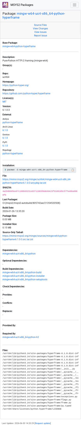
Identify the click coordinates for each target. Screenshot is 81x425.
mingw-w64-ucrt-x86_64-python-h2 (21, 337)
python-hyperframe (13, 122)
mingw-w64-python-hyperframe (19, 46)
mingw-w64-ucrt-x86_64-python (19, 253)
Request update (42, 423)
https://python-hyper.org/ (16, 85)
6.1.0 (5, 130)
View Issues (40, 32)
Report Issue (40, 35)
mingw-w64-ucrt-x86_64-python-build (22, 272)
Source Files (40, 25)
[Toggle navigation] (74, 5)
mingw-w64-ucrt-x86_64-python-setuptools (25, 279)
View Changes (40, 28)
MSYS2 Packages (17, 5)
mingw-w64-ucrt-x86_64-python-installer (24, 276)
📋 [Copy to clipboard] (72, 170)
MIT (4, 101)
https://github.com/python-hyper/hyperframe (26, 93)
